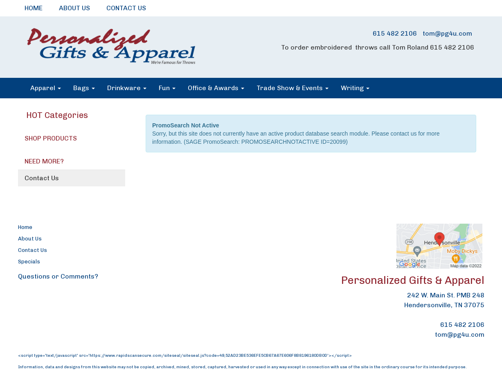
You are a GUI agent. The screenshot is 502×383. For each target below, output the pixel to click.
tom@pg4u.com (447, 33)
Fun (167, 88)
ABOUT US (74, 8)
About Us (30, 239)
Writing (355, 88)
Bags (84, 88)
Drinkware (126, 88)
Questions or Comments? (58, 276)
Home (25, 227)
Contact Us (42, 178)
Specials (29, 261)
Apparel (45, 88)
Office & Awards (216, 88)
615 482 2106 (395, 33)
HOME (34, 8)
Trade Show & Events (293, 88)
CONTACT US (126, 8)
